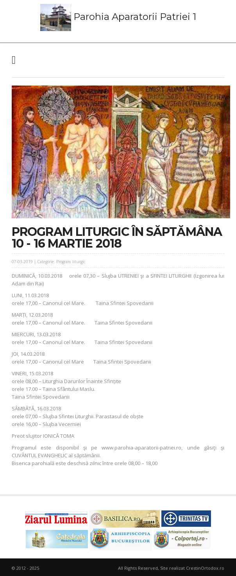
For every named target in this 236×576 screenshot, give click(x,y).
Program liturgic (70, 261)
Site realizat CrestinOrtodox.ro (192, 568)
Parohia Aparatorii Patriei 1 (118, 17)
